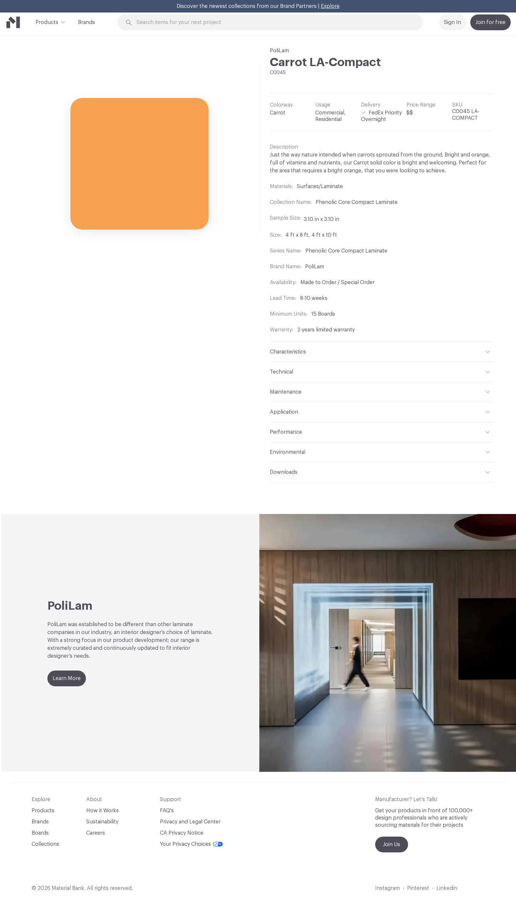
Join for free (490, 22)
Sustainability (102, 821)
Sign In (452, 22)
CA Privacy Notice (181, 833)
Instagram (387, 888)
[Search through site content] (274, 22)
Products (47, 21)
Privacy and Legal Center (190, 821)
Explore (330, 6)
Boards (40, 833)
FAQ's (167, 810)
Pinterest (418, 888)
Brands (86, 22)
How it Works (102, 810)
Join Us (391, 844)
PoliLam (279, 50)
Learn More (67, 678)
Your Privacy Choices (191, 844)
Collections (45, 844)
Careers (95, 833)
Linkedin (446, 888)
